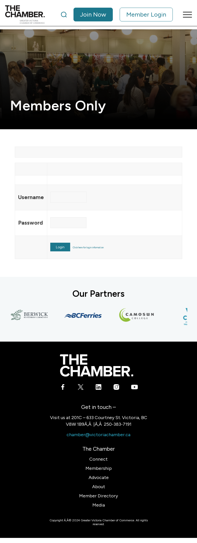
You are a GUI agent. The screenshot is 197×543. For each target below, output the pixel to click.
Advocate (99, 477)
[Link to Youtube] (134, 388)
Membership (98, 468)
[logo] (25, 14)
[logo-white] (96, 365)
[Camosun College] (138, 315)
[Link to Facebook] (63, 388)
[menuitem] (117, 14)
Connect (98, 459)
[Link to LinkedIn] (99, 388)
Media (98, 505)
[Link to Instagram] (116, 388)
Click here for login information (88, 247)
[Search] (64, 14)
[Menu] (185, 14)
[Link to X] (81, 388)
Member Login (146, 14)
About (98, 486)
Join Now (93, 14)
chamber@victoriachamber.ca (98, 434)
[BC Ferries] (85, 315)
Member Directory (98, 496)
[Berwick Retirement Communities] (31, 315)
